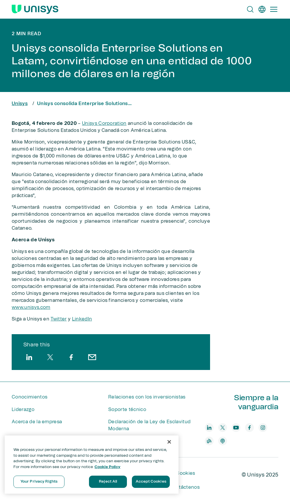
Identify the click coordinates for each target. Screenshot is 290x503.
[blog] (209, 441)
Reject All (108, 481)
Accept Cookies (151, 481)
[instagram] (262, 427)
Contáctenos (184, 487)
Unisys (20, 103)
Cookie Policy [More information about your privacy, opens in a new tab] (107, 467)
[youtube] (236, 427)
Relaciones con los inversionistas (147, 397)
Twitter (58, 319)
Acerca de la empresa (37, 421)
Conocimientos (29, 397)
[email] (92, 357)
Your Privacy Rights (38, 481)
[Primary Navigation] (273, 9)
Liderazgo (23, 409)
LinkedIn (82, 319)
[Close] (169, 441)
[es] (262, 9)
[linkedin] (29, 357)
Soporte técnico (127, 409)
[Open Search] (250, 9)
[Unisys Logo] (35, 9)
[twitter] (50, 357)
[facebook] (71, 357)
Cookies (185, 473)
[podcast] (222, 441)
